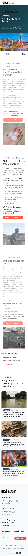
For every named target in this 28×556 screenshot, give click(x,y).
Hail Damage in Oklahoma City (11, 360)
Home (2, 54)
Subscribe (20, 538)
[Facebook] (17, 553)
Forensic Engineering (8, 520)
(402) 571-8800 (5, 514)
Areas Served (8, 54)
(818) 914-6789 (5, 503)
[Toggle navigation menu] (25, 2)
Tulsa (19, 54)
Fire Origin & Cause (7, 522)
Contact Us (5, 525)
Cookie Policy (18, 545)
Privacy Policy (9, 545)
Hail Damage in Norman (9, 357)
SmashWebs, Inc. (5, 550)
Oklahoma (14, 54)
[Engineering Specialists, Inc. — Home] (8, 2)
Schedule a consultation (12, 220)
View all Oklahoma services (10, 364)
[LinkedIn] (20, 553)
